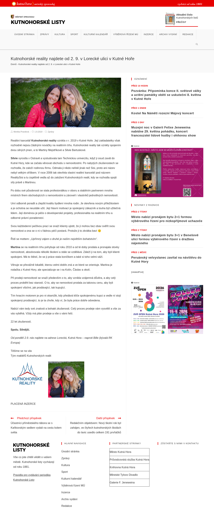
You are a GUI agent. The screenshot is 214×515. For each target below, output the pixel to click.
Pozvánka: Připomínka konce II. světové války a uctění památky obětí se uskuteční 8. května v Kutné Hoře (166, 95)
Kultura (65, 465)
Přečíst (181, 22)
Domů (14, 64)
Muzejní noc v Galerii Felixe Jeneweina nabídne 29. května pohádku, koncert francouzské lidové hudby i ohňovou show (163, 131)
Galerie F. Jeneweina (122, 483)
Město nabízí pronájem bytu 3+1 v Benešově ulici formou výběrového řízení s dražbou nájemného (164, 239)
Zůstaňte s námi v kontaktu (180, 444)
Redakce (66, 506)
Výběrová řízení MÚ (73, 486)
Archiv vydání (69, 499)
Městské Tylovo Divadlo (124, 475)
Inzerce (65, 492)
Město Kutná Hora (120, 452)
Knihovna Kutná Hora (122, 467)
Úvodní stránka (70, 452)
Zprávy (51, 132)
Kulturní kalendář (71, 479)
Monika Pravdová (21, 132)
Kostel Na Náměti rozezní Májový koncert (162, 113)
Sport (64, 472)
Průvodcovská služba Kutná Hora (129, 460)
